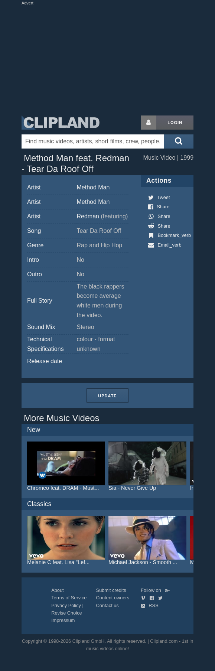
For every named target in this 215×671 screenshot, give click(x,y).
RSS (150, 605)
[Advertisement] (108, 59)
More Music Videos (62, 418)
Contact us (107, 605)
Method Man (93, 187)
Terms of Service (69, 597)
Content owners (113, 597)
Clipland (61, 122)
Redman (102, 216)
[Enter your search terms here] (93, 141)
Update (107, 396)
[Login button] (148, 122)
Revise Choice (66, 613)
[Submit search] (178, 141)
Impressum (63, 620)
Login (174, 122)
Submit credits (111, 590)
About (57, 590)
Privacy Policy (66, 605)
